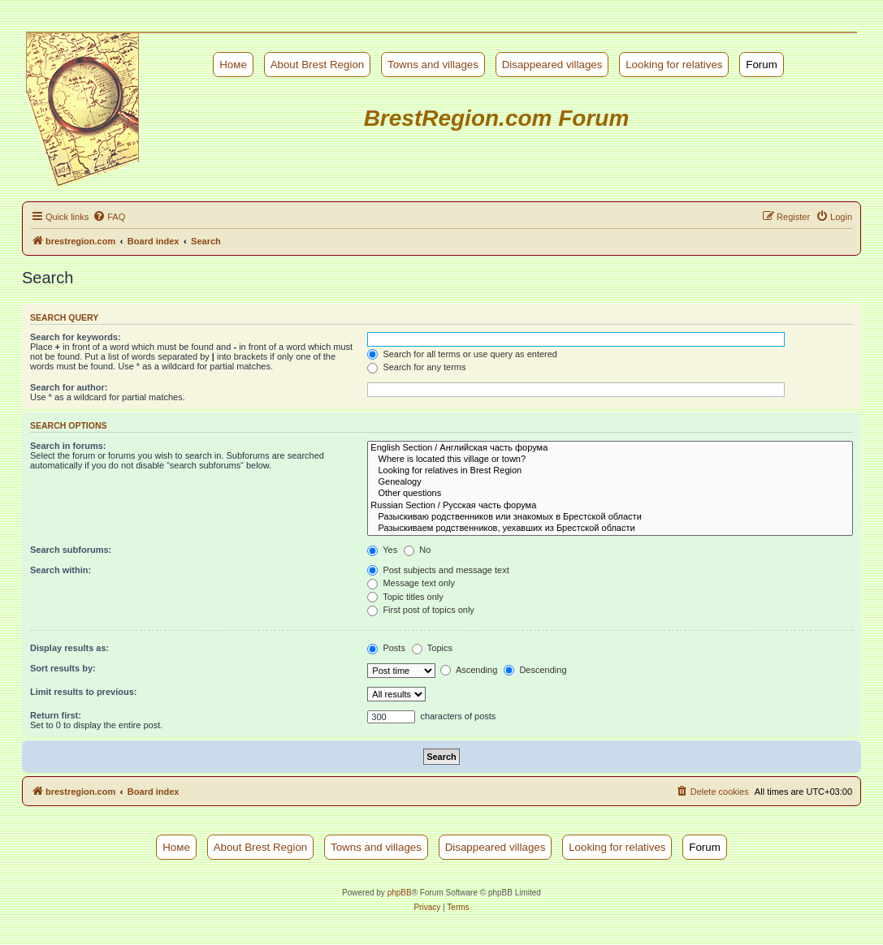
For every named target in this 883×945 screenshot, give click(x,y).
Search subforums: (70, 549)
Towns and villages (432, 64)
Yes (382, 549)
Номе (233, 64)
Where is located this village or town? (610, 459)
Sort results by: (63, 668)
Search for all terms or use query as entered (462, 354)
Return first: (55, 715)
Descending (535, 670)
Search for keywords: (75, 337)
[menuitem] (109, 217)
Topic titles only (405, 597)
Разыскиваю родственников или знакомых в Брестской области (610, 517)
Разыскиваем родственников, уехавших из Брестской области (610, 528)
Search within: (60, 570)
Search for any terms (416, 367)
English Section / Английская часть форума (610, 448)
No (417, 549)
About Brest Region (318, 64)
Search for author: (68, 387)
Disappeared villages (552, 64)
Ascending (468, 670)
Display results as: (69, 648)
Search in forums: (68, 446)
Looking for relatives (673, 64)
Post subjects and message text (438, 570)
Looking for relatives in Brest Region (610, 471)
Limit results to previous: (83, 692)
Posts (386, 648)
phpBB (399, 892)
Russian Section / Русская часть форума (610, 505)
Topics (432, 648)
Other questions (610, 493)
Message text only (411, 583)
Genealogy (610, 482)
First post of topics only (420, 610)
